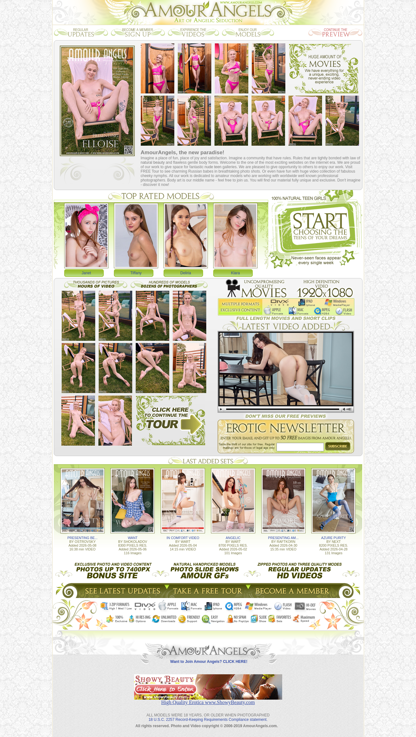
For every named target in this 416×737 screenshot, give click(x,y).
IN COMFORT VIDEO (183, 538)
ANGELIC (233, 538)
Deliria (185, 273)
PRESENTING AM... (283, 538)
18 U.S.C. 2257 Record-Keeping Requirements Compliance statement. (207, 719)
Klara (235, 273)
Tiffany (135, 273)
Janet (86, 273)
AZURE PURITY (333, 538)
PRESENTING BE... (82, 538)
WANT (133, 538)
